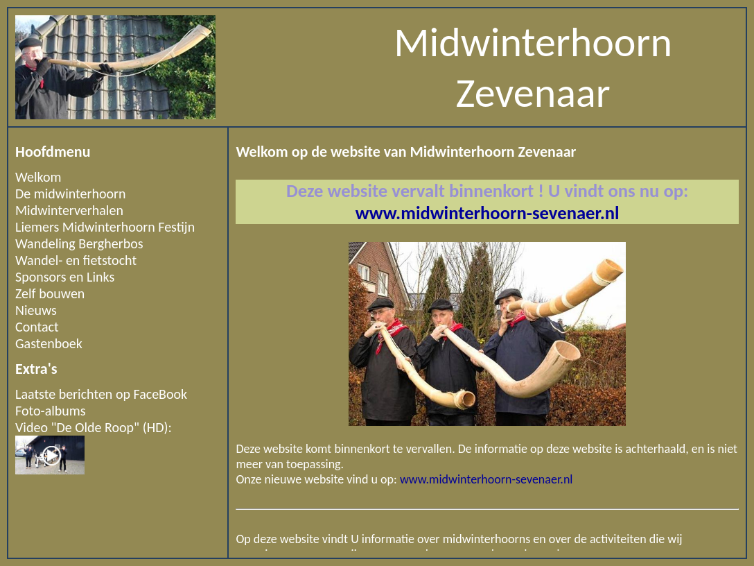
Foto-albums (50, 410)
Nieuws (36, 310)
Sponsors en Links (64, 276)
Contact (37, 326)
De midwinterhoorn (70, 193)
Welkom (38, 177)
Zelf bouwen (50, 293)
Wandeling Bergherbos (79, 243)
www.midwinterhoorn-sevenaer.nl (488, 213)
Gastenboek (48, 343)
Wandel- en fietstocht (76, 260)
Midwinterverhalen (69, 210)
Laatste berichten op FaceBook (101, 394)
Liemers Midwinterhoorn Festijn (105, 226)
